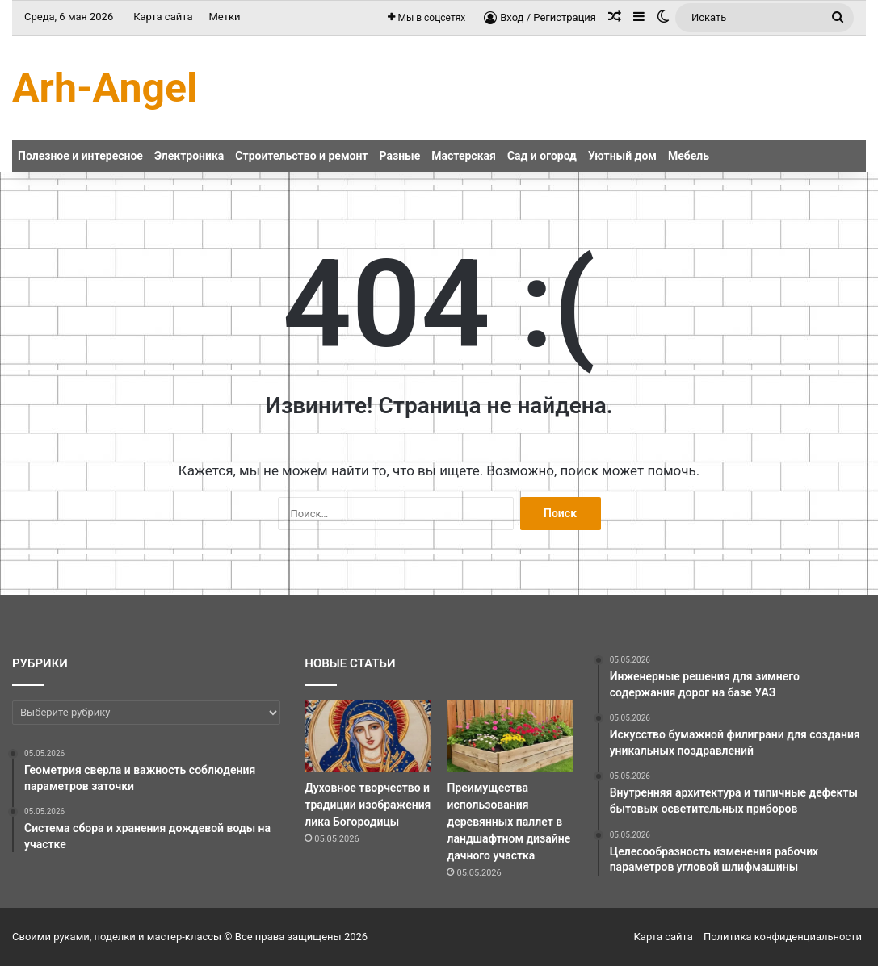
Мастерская (463, 155)
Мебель (688, 155)
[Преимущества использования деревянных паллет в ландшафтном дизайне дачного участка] (510, 736)
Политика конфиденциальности (783, 936)
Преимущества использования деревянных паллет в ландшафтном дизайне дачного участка (508, 821)
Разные (400, 155)
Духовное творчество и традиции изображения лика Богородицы (368, 804)
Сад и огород (542, 155)
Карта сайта (162, 16)
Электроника (189, 155)
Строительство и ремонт (301, 155)
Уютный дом (622, 155)
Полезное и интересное (80, 155)
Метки (224, 16)
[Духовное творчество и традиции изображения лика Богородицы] (368, 736)
